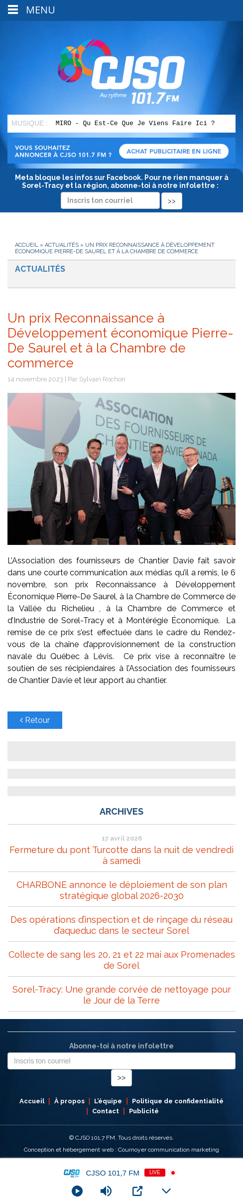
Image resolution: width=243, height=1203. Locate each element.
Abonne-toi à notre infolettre (121, 1046)
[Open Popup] (137, 1191)
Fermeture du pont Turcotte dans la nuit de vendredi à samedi (121, 855)
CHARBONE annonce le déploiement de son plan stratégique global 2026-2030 (121, 890)
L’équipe (108, 1101)
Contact (105, 1111)
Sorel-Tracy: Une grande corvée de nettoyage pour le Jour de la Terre (121, 995)
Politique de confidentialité (178, 1101)
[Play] (77, 1191)
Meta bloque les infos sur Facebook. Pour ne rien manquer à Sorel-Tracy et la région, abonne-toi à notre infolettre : (122, 188)
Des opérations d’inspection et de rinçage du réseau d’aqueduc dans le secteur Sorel (121, 925)
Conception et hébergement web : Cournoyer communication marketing (121, 1149)
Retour (35, 720)
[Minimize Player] (166, 1191)
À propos (69, 1101)
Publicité (144, 1111)
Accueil (26, 245)
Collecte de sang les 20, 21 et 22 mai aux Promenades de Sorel (121, 960)
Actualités (62, 245)
